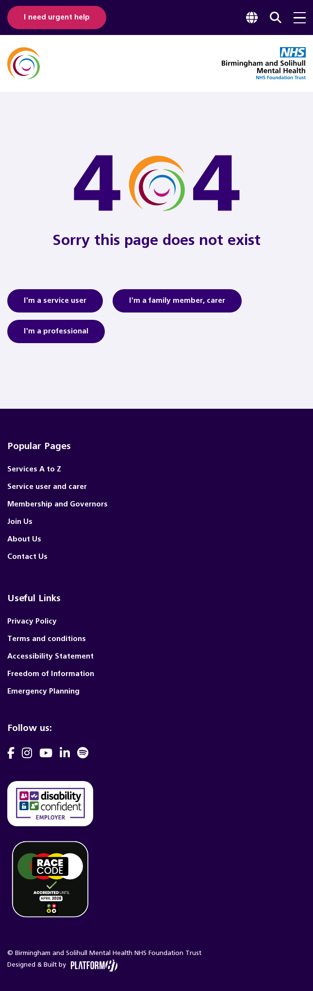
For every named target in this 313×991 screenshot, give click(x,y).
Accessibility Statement (50, 656)
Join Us (20, 521)
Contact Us (27, 556)
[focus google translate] (252, 17)
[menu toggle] (300, 17)
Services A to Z (34, 469)
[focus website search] (275, 17)
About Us (24, 539)
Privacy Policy (32, 621)
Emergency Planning (43, 691)
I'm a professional (56, 334)
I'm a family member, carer (177, 304)
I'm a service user (55, 304)
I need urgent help (57, 17)
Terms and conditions (46, 639)
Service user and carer (47, 486)
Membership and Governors (57, 504)
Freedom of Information (50, 674)
